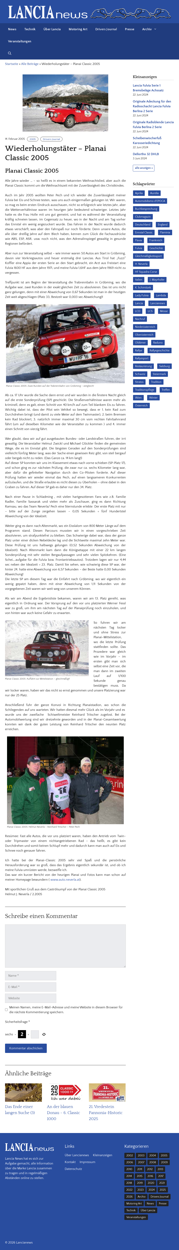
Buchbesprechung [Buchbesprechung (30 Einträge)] (146, 209)
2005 (33, 139)
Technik (29, 29)
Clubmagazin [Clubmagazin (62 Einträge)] (143, 216)
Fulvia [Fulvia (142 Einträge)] (138, 248)
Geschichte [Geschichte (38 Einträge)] (156, 248)
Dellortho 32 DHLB (146, 154)
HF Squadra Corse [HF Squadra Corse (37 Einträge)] (146, 272)
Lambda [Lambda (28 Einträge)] (161, 295)
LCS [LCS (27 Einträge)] (150, 311)
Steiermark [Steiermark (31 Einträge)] (159, 374)
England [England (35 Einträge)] (163, 224)
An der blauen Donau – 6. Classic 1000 (63, 1113)
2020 (151, 1183)
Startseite (11, 64)
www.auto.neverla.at (65, 879)
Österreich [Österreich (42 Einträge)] (141, 405)
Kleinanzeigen (102, 1155)
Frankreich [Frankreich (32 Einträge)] (155, 240)
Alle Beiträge (30, 64)
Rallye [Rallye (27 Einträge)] (138, 350)
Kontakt (70, 1162)
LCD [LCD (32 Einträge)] (137, 311)
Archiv (151, 29)
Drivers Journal (106, 29)
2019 (140, 1183)
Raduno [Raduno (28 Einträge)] (158, 342)
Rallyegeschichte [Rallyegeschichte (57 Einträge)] (160, 350)
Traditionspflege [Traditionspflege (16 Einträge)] (144, 390)
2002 (129, 1155)
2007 (141, 1162)
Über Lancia (52, 29)
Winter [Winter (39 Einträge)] (153, 397)
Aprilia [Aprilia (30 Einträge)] (139, 193)
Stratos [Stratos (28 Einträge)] (139, 382)
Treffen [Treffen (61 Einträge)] (166, 390)
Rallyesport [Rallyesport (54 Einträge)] (141, 358)
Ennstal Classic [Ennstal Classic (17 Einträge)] (144, 232)
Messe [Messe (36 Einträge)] (164, 311)
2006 (129, 1162)
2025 (163, 1190)
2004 (152, 1155)
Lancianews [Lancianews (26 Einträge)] (157, 303)
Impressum (87, 1162)
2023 (140, 1190)
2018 (129, 1183)
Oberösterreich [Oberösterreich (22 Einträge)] (144, 334)
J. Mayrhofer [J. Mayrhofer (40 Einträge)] (157, 279)
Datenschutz (73, 1169)
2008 (152, 1162)
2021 (162, 1183)
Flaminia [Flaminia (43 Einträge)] (165, 232)
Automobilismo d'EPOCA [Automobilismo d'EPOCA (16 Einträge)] (150, 201)
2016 (150, 1176)
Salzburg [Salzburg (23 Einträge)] (164, 366)
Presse (129, 29)
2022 (129, 1190)
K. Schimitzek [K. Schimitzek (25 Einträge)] (143, 287)
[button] (9, 53)
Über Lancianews (77, 1155)
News (12, 29)
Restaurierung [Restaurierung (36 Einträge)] (143, 366)
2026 (129, 1196)
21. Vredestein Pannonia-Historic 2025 (106, 1113)
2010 (129, 1169)
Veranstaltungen (19, 41)
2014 (129, 1176)
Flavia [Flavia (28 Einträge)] (138, 240)
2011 (139, 1169)
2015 (140, 1176)
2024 (152, 1190)
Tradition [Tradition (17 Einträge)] (156, 382)
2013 (160, 1169)
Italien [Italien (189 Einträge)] (138, 279)
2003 (141, 1155)
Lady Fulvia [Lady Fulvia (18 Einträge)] (142, 295)
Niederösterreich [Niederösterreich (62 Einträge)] (145, 327)
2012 (150, 1169)
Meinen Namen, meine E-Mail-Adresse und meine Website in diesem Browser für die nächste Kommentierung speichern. (66, 1010)
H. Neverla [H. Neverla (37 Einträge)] (141, 264)
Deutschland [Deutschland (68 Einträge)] (142, 224)
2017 (160, 1176)
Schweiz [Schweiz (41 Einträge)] (140, 374)
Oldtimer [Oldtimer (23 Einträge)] (140, 342)
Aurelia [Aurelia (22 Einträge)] (154, 193)
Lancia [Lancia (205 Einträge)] (139, 303)
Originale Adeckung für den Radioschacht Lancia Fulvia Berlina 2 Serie (152, 106)
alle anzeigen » (144, 168)
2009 (164, 1162)
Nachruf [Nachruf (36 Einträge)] (140, 319)
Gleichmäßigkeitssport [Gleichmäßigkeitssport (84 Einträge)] (148, 256)
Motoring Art (78, 29)
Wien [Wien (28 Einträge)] (138, 397)
